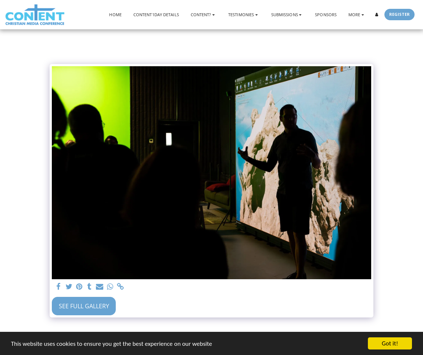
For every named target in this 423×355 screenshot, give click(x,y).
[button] (203, 14)
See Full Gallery (84, 306)
